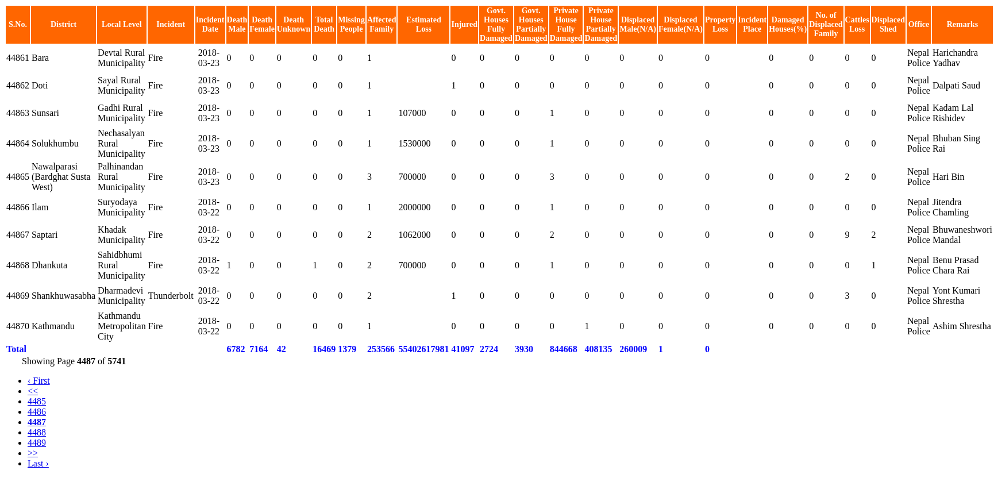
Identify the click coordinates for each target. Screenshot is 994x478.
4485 (37, 401)
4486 (37, 412)
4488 (37, 432)
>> (33, 453)
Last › (38, 463)
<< (33, 391)
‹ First (39, 381)
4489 (37, 443)
